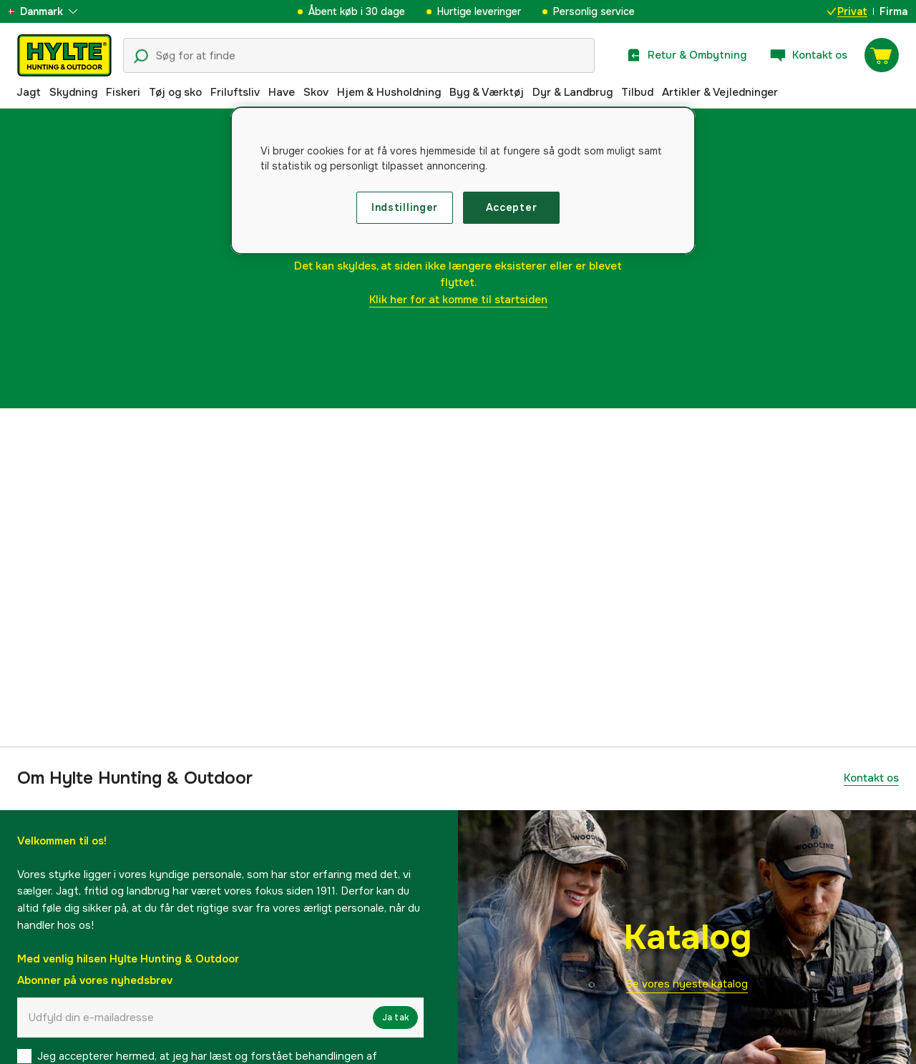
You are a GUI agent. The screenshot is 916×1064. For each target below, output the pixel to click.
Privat (847, 11)
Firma (893, 11)
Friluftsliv (235, 92)
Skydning (73, 92)
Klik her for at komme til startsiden (458, 299)
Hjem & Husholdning (389, 92)
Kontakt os (871, 778)
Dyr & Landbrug (572, 92)
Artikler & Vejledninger (720, 92)
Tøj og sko (175, 92)
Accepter (511, 207)
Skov (315, 92)
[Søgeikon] (141, 56)
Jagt (28, 92)
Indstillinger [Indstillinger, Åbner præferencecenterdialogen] (404, 207)
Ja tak (395, 1017)
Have (281, 92)
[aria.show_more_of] (52, 11)
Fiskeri (123, 92)
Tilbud (637, 92)
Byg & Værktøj (486, 92)
